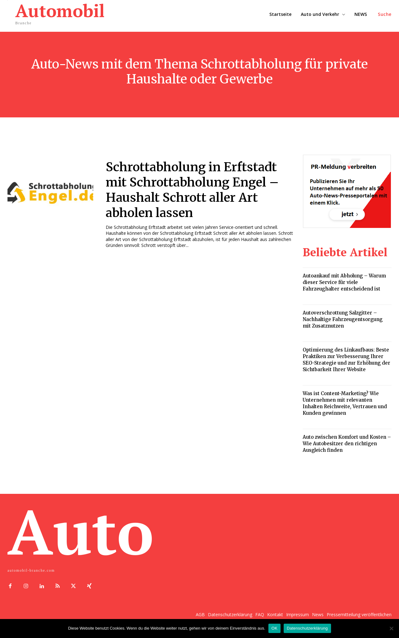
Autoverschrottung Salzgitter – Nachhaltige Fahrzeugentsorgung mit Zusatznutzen (342, 319)
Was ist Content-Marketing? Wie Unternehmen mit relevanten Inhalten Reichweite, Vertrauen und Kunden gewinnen (345, 403)
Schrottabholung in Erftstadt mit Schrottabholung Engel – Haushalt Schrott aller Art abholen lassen (194, 189)
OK (274, 628)
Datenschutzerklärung (307, 628)
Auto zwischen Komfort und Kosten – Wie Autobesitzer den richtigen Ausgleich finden (347, 443)
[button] (385, 14)
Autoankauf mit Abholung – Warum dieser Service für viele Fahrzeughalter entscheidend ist (344, 282)
